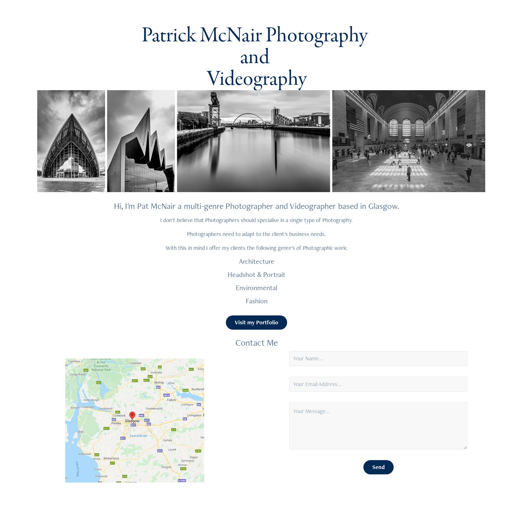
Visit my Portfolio (256, 322)
